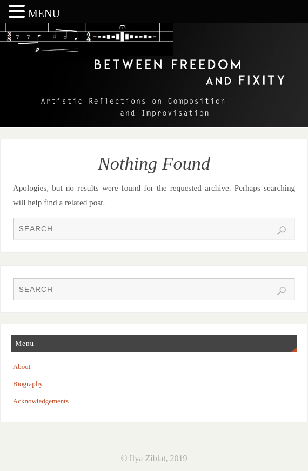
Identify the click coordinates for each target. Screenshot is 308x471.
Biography (28, 384)
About (22, 366)
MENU (44, 13)
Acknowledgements (41, 401)
